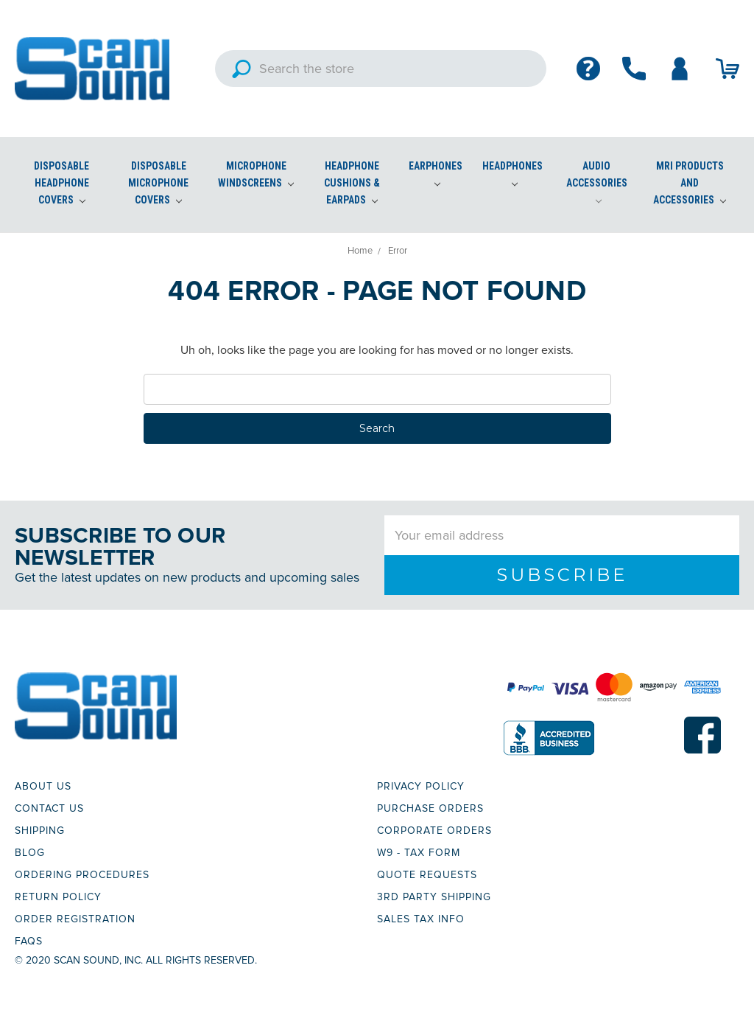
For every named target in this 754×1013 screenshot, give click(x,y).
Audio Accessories (596, 181)
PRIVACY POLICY (421, 786)
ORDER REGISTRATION (75, 919)
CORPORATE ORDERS (434, 830)
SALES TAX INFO (421, 919)
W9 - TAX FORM (418, 852)
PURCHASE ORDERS (430, 808)
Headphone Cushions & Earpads (352, 183)
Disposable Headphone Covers (61, 183)
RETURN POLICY (58, 897)
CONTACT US (49, 808)
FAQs (29, 941)
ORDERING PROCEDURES (82, 874)
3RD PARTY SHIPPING (434, 897)
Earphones (435, 173)
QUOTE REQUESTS (427, 874)
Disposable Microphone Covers (158, 183)
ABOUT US (43, 786)
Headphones (512, 173)
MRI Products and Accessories (689, 183)
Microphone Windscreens (256, 174)
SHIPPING (40, 830)
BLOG (30, 852)
